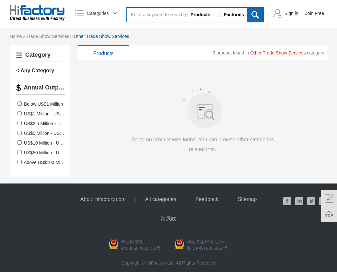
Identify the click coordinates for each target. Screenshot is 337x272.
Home (16, 36)
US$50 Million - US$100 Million (55, 152)
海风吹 (168, 218)
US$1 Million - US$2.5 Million (53, 113)
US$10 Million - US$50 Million (54, 143)
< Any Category (35, 70)
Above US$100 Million (46, 162)
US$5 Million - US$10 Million (52, 133)
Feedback (207, 199)
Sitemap (247, 199)
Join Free (314, 13)
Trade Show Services (47, 36)
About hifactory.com (103, 199)
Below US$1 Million (43, 104)
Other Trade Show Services (101, 36)
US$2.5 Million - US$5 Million (53, 123)
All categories (160, 199)
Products (103, 53)
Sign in (291, 13)
